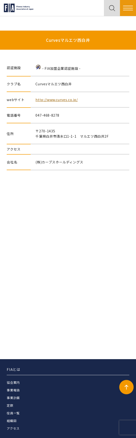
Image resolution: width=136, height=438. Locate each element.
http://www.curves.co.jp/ (56, 99)
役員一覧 (13, 413)
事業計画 (13, 397)
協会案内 (13, 382)
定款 (10, 405)
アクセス (13, 428)
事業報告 (13, 390)
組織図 (12, 420)
